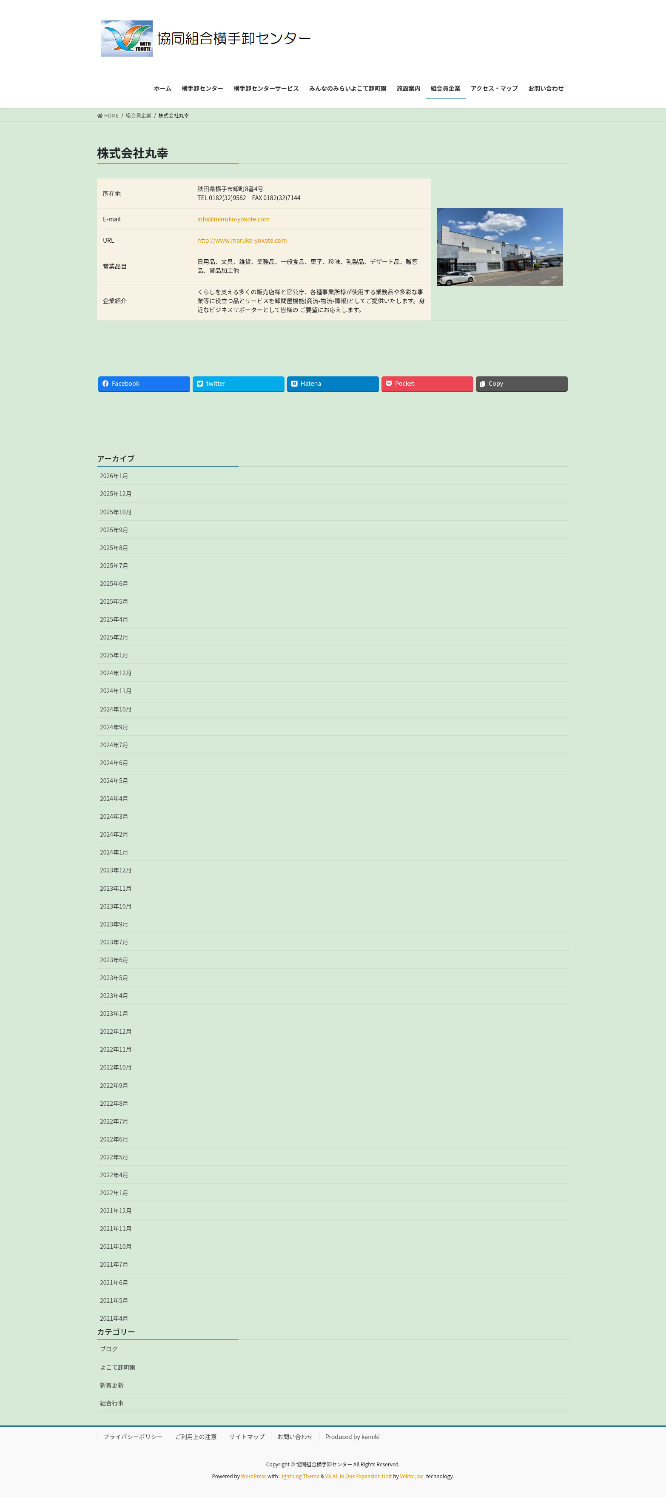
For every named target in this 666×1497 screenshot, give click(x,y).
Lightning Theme (299, 1476)
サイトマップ (247, 1436)
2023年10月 (116, 906)
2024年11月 (116, 690)
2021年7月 (114, 1264)
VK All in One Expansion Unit (358, 1476)
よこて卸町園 (118, 1367)
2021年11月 (116, 1228)
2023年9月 (114, 924)
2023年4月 (114, 995)
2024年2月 (114, 834)
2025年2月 (114, 637)
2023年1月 (114, 1013)
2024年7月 (114, 744)
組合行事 (112, 1403)
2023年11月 (116, 888)
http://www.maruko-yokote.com (242, 240)
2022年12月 (116, 1031)
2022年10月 (116, 1067)
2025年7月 (114, 565)
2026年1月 (114, 475)
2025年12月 (116, 493)
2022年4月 (114, 1174)
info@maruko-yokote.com (233, 219)
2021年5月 (114, 1300)
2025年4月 (114, 619)
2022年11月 (116, 1049)
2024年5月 (114, 780)
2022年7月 (114, 1121)
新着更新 (112, 1385)
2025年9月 (114, 529)
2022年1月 (114, 1192)
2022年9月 (114, 1085)
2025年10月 (116, 512)
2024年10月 (116, 709)
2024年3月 (114, 816)
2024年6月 (114, 762)
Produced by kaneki (352, 1436)
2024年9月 (114, 727)
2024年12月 (116, 672)
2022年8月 (114, 1103)
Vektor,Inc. (412, 1476)
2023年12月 (116, 870)
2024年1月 (114, 852)
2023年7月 (114, 942)
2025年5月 (114, 601)
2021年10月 (116, 1246)
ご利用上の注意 (196, 1436)
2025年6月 (114, 583)
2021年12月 (116, 1210)
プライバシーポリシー (133, 1436)
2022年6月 (114, 1139)
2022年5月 (114, 1157)
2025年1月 (114, 655)
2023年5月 (114, 977)
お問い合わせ (295, 1436)
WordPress (254, 1476)
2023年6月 (114, 959)
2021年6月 (114, 1282)
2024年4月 (114, 798)
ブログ (109, 1349)
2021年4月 (114, 1318)
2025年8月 (114, 547)
